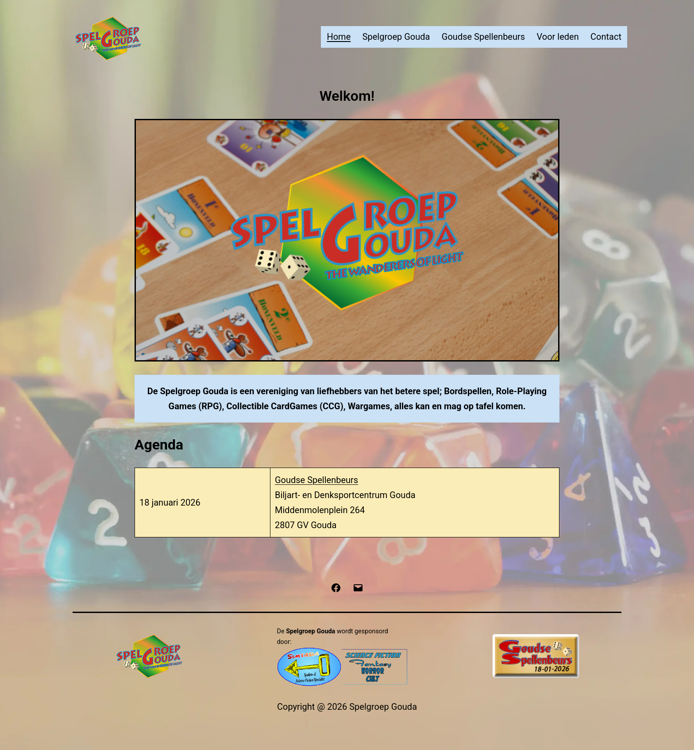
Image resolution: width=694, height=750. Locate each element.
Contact (605, 36)
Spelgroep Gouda (396, 36)
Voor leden (557, 36)
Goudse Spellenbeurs (483, 36)
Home (339, 36)
